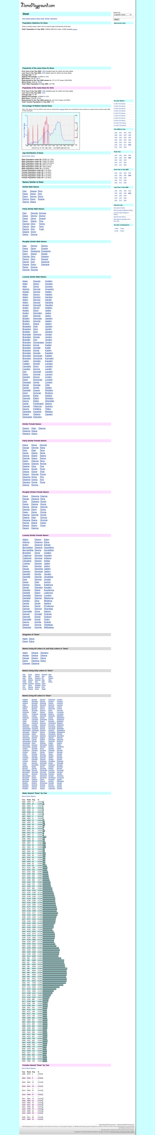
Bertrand (25, 781)
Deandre (26, 411)
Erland (50, 718)
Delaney (43, 736)
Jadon (48, 313)
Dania (25, 453)
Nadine (47, 603)
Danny (25, 199)
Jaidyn (48, 323)
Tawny (43, 455)
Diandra (39, 587)
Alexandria (26, 743)
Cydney (26, 563)
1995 (129, 137)
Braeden (26, 326)
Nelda (59, 748)
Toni (42, 479)
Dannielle (27, 611)
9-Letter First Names (119, 120)
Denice (38, 561)
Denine (38, 563)
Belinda (25, 767)
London (49, 379)
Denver (36, 300)
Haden (48, 292)
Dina (33, 466)
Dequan (43, 757)
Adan (25, 281)
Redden (49, 390)
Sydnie (47, 622)
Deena (25, 485)
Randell (59, 757)
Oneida (59, 754)
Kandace (51, 772)
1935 (120, 142)
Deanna (26, 477)
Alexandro (26, 745)
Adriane (25, 710)
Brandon (26, 342)
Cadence (26, 555)
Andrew (25, 761)
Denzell (37, 305)
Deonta (36, 315)
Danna (25, 455)
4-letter (122, 231)
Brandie (34, 705)
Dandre (26, 377)
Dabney (34, 732)
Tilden (48, 409)
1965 (125, 140)
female (47, 18)
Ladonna (48, 592)
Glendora (51, 739)
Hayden (49, 305)
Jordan (48, 334)
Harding (49, 302)
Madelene (60, 719)
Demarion (43, 745)
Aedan (25, 292)
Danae (25, 447)
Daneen (26, 571)
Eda (43, 680)
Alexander (26, 734)
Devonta (43, 772)
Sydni (47, 619)
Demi (34, 509)
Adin (24, 286)
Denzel (36, 302)
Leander (60, 701)
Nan (49, 674)
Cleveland (35, 730)
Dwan (43, 523)
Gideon (36, 414)
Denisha (39, 569)
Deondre (37, 313)
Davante (43, 703)
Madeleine (60, 718)
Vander (59, 779)
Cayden (26, 369)
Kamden (49, 358)
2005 (129, 142)
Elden (36, 398)
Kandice (51, 774)
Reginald (60, 761)
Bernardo (25, 777)
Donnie (42, 213)
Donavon (37, 358)
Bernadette (26, 770)
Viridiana (48, 624)
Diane (33, 202)
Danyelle (26, 619)
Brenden (26, 355)
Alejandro (25, 727)
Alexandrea (26, 741)
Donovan (37, 379)
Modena (48, 600)
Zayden (49, 414)
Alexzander (26, 747)
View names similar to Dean (31, 18)
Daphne (34, 774)
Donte (36, 387)
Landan (49, 363)
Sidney (48, 403)
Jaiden (48, 321)
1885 (115, 135)
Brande (34, 699)
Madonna (48, 598)
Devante (43, 768)
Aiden (25, 297)
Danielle (26, 390)
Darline (34, 783)
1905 (115, 145)
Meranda (60, 739)
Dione (34, 471)
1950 (125, 132)
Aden (25, 284)
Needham (60, 747)
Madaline (60, 716)
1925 (120, 137)
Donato (36, 353)
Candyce (35, 723)
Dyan (43, 525)
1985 (129, 132)
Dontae (36, 385)
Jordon (48, 339)
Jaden (48, 310)
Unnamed (60, 777)
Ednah (47, 545)
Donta (36, 382)
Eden (46, 539)
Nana (50, 676)
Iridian (47, 561)
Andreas (25, 757)
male (42, 18)
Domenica (43, 783)
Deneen (39, 555)
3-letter (122, 228)
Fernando (51, 728)
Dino (33, 224)
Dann (25, 196)
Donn (40, 196)
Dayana (26, 520)
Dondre (37, 361)
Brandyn (26, 345)
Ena (43, 687)
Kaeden (49, 353)
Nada (44, 689)
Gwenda (51, 741)
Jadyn (48, 315)
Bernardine (27, 550)
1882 (40, 82)
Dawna (25, 463)
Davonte (43, 705)
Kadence (48, 584)
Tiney (42, 469)
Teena (43, 458)
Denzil (36, 307)
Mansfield (60, 736)
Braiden (26, 331)
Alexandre (26, 739)
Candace (35, 719)
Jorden (48, 337)
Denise (38, 566)
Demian (43, 747)
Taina (42, 447)
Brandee (35, 701)
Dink (35, 326)
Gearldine (49, 547)
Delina (42, 741)
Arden (25, 307)
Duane (41, 199)
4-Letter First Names (119, 108)
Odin (47, 385)
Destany (43, 765)
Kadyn (48, 350)
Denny (33, 196)
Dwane (44, 259)
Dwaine (45, 256)
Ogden (48, 387)
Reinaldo (60, 763)
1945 (120, 147)
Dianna (35, 461)
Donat (36, 350)
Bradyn (26, 323)
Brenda (34, 708)
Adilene (25, 707)
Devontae (43, 774)
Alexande (25, 732)
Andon (25, 305)
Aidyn (25, 300)
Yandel (59, 785)
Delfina (42, 739)
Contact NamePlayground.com (125, 1124)
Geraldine (49, 550)
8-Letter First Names (119, 118)
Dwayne (45, 262)
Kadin (48, 347)
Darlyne (34, 785)
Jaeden (48, 318)
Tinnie (43, 474)
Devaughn (43, 770)
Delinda (42, 743)
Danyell (26, 616)
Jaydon (48, 331)
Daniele (26, 592)
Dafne (34, 734)
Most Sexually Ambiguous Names (123, 210)
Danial (25, 385)
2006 (44, 73)
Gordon (49, 286)
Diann (34, 433)
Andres (24, 759)
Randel (59, 756)
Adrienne (25, 718)
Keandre (51, 779)
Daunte (26, 406)
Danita (25, 603)
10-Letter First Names (120, 123)
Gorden (49, 284)
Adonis (25, 289)
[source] (75, 29)
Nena (50, 682)
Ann (23, 687)
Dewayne (35, 251)
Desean (43, 759)
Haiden (48, 294)
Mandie (59, 734)
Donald (36, 347)
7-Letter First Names (119, 115)
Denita (38, 574)
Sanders (60, 772)
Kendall (51, 783)
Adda (24, 680)
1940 (120, 145)
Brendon (26, 358)
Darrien (42, 699)
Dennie (34, 213)
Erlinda (51, 719)
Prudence (49, 606)
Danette (26, 576)
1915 (120, 132)
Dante (25, 403)
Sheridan (49, 401)
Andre (24, 754)
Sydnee (48, 614)
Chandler (35, 727)
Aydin (25, 315)
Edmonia (51, 708)
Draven (42, 786)
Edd (43, 682)
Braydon (26, 350)
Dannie (26, 224)
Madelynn (60, 725)
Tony (41, 226)
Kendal (51, 781)
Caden (25, 361)
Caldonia (26, 558)
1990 (129, 135)
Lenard (59, 708)
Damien (34, 737)
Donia (34, 479)
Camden (26, 366)
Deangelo (27, 417)
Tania (42, 453)
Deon (32, 199)
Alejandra (25, 725)
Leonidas (60, 714)
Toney (42, 224)
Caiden (26, 363)
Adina (25, 539)
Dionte (36, 337)
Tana (42, 450)
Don (40, 194)
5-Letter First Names (119, 111)
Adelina (25, 701)
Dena (34, 445)
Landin (48, 369)
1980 (125, 147)
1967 (38, 78)
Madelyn (60, 723)
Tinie (42, 471)
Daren (34, 776)
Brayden (26, 347)
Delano (42, 737)
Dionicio (37, 334)
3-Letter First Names (119, 106)
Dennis (36, 292)
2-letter (116, 231)
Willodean (49, 627)
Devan (42, 767)
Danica (25, 584)
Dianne (42, 428)
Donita (38, 622)
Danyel (25, 614)
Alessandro (26, 730)
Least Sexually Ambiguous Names (121, 213)
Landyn (48, 374)
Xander (59, 783)
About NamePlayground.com (107, 1124)
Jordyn (48, 342)
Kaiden (48, 355)
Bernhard (25, 779)
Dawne (25, 466)
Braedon (26, 329)
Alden (25, 302)
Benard (25, 768)
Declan (42, 728)
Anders (24, 748)
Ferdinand (38, 403)
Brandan (26, 334)
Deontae (37, 318)
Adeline (25, 703)
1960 (125, 137)
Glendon (37, 417)
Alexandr (25, 736)
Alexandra (26, 737)
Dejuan (42, 734)
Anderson (25, 750)
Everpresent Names (119, 208)
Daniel (25, 387)
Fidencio (37, 406)
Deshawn (43, 763)
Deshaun (43, 761)
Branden (26, 337)
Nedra (59, 745)
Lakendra (51, 788)
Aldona (25, 542)
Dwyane (45, 264)
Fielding (37, 409)
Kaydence (49, 590)
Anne (30, 674)
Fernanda (51, 727)
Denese (38, 558)
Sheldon (49, 398)
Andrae (25, 752)
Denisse (39, 571)
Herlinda (51, 750)
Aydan (25, 310)
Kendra (51, 785)
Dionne (35, 474)
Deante (36, 281)
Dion (40, 191)
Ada (23, 674)
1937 (44, 93)
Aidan (25, 294)
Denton (36, 297)
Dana (25, 216)
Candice (35, 721)
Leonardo (60, 712)
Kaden (48, 345)
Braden (26, 321)
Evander (51, 721)
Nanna (50, 678)
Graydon (49, 289)
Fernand (51, 725)
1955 (125, 135)
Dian (33, 428)
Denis (36, 286)
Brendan (26, 353)
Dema (34, 507)
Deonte (36, 321)
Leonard (60, 710)
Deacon (43, 710)
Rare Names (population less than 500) (122, 220)
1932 (47, 96)
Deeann (26, 433)
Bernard (25, 774)
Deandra (26, 627)
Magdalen (60, 728)
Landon (49, 371)
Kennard (51, 786)
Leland (59, 707)
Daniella (26, 595)
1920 (120, 135)
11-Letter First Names (120, 125)
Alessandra (26, 728)
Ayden (25, 313)
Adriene (25, 716)
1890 (115, 137)
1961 (47, 77)
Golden (48, 281)
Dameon (35, 736)
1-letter (116, 228)
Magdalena (61, 730)
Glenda (51, 737)
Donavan (37, 355)
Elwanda (51, 716)
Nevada (59, 752)
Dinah (34, 469)
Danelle (26, 574)
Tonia (42, 482)
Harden (48, 297)
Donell (36, 363)
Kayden (49, 361)
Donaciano (38, 342)
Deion (33, 194)
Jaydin (48, 329)
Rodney (49, 393)
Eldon (36, 401)
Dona (34, 477)
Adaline (25, 699)
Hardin (48, 300)
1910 (115, 147)
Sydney (49, 406)
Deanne (26, 431)
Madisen (60, 727)
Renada (60, 765)
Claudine (26, 561)
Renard (59, 768)
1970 (125, 142)
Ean (43, 676)
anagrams (53, 18)
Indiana (47, 558)
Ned (49, 680)
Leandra (60, 703)
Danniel (26, 398)
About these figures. (29, 796)
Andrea (25, 756)
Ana (23, 685)
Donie (34, 482)
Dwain (44, 254)
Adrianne (25, 712)
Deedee (38, 685)
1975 (125, 145)
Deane (33, 191)
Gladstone (52, 736)
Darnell (34, 786)
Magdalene (61, 732)
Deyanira (43, 777)
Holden (48, 307)
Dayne (25, 202)
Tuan (41, 229)
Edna (36, 395)
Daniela (26, 590)
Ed (43, 678)
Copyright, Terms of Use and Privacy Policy (122, 1131)
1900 (115, 142)
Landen (49, 366)
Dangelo (26, 382)
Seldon (48, 395)
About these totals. (28, 156)
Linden (48, 377)
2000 (129, 140)
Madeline (60, 721)
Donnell (37, 371)
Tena (42, 461)
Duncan (37, 393)
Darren (34, 788)
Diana (34, 453)
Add (23, 678)
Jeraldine (48, 576)
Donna (34, 234)
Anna (24, 689)
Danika (25, 600)
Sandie (59, 774)
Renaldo (60, 767)
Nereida (60, 750)
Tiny (42, 477)
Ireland (50, 752)
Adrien (24, 714)
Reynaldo (60, 770)
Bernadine (27, 547)
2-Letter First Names (119, 103)
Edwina (51, 714)
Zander (59, 786)
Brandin (26, 339)
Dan (24, 191)
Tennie (43, 463)
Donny (42, 216)
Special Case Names (120, 217)
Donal (36, 345)
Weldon (49, 411)
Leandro (60, 705)
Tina (41, 221)
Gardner (37, 411)
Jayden (48, 326)
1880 (44, 71)
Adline (24, 708)
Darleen (34, 779)
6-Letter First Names (119, 113)
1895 (115, 140)
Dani (24, 450)
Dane (25, 194)
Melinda (60, 737)
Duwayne (46, 251)
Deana (25, 471)
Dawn (25, 461)
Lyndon (48, 382)
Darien (34, 777)
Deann (25, 428)
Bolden (25, 318)
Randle (59, 759)
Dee (36, 682)
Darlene (34, 781)
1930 (120, 140)
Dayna (25, 469)
